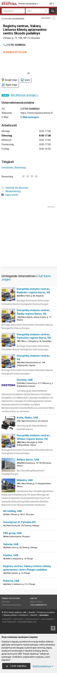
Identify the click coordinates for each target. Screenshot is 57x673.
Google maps (9, 80)
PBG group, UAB (12, 533)
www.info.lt (6, 619)
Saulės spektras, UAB (17, 612)
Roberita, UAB (11, 580)
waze (25, 80)
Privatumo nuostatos (46, 612)
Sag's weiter (10, 194)
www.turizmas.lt (32, 619)
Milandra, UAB (25, 480)
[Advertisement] (28, 236)
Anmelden (43, 615)
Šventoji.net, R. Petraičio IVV (19, 522)
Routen (40, 602)
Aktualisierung (11, 191)
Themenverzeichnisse (11, 605)
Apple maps (9, 84)
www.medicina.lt (9, 622)
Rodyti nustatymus (43, 666)
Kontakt (32, 612)
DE (52, 3)
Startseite (6, 602)
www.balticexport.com (27, 622)
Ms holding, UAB (12, 511)
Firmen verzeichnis (28, 3)
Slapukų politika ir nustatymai (15, 615)
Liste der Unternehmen (13, 19)
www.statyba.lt (47, 619)
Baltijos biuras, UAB (28, 459)
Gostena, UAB (25, 379)
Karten (33, 598)
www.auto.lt (18, 619)
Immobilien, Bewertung (14, 167)
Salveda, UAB (10, 544)
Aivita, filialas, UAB (27, 417)
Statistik (33, 615)
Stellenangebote (38, 605)
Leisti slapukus (16, 665)
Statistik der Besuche (15, 187)
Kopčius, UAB (10, 555)
